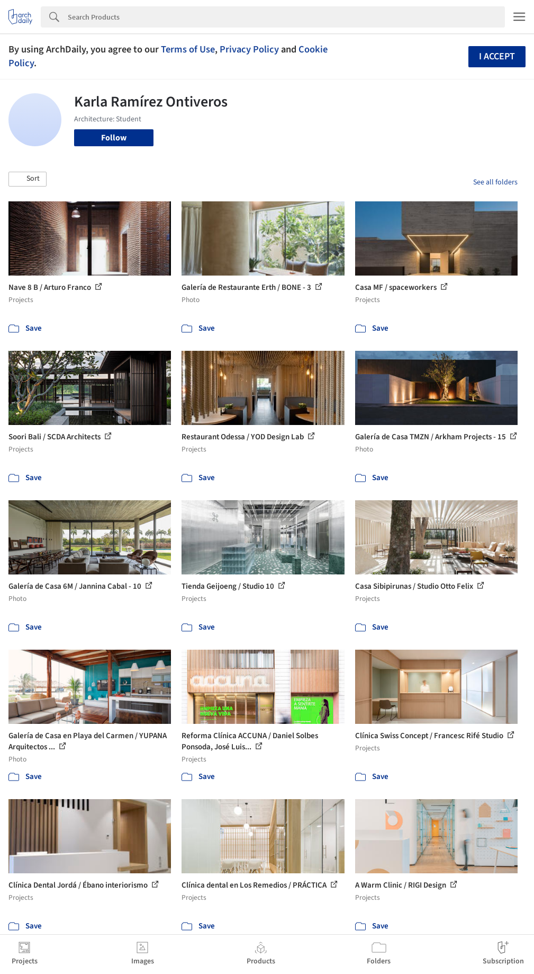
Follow (113, 138)
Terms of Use (188, 49)
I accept (497, 56)
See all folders (495, 182)
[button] (27, 179)
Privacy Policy (249, 49)
